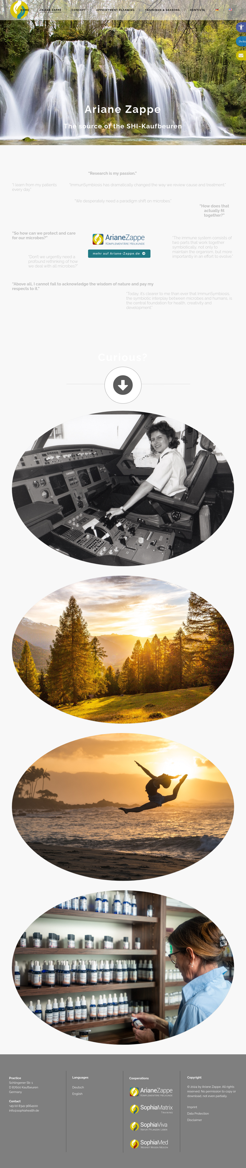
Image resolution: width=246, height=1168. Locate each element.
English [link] (77, 1094)
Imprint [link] (192, 1107)
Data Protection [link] (198, 1113)
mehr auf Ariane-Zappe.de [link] (119, 253)
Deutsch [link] (78, 1087)
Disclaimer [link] (194, 1120)
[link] (241, 27)
